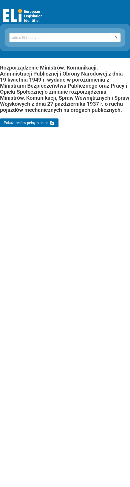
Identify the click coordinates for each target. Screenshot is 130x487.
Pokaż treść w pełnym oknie (26, 123)
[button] (124, 13)
